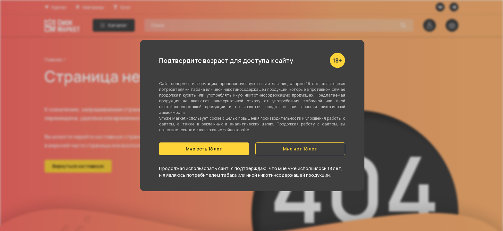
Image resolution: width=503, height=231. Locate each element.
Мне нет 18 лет (300, 149)
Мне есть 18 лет (204, 149)
